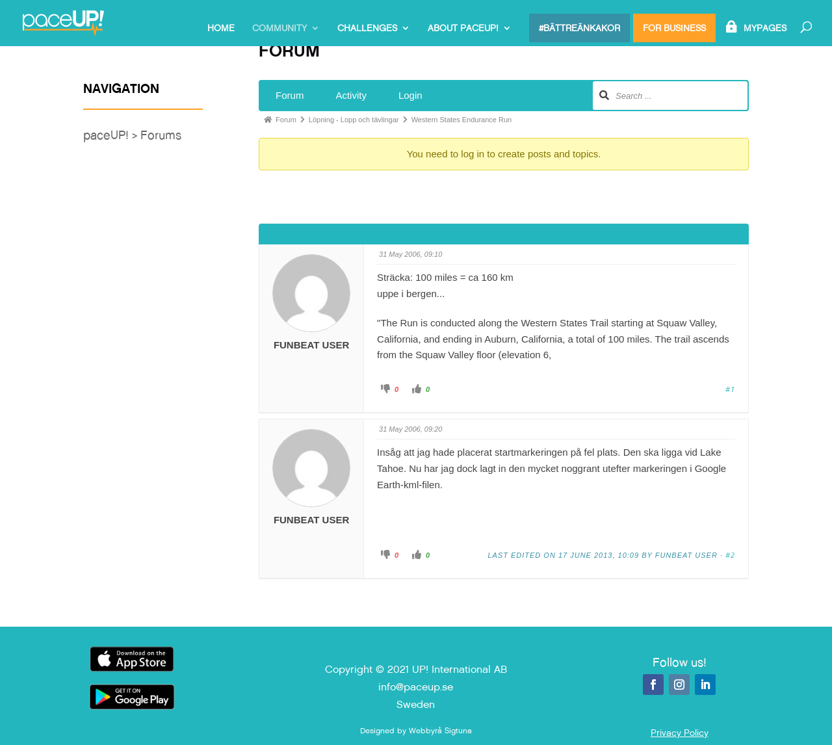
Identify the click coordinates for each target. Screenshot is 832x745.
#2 (730, 555)
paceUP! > (111, 134)
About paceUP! (463, 28)
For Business (674, 28)
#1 (730, 389)
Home (221, 28)
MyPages (765, 28)
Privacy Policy (679, 732)
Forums (160, 134)
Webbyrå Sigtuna (440, 730)
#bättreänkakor (579, 28)
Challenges (367, 28)
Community (279, 28)
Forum (290, 95)
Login (410, 95)
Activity (351, 95)
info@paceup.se (415, 687)
